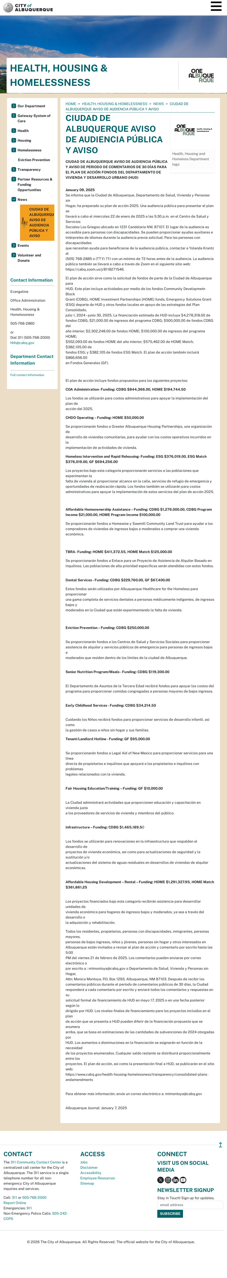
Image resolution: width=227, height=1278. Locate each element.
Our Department (31, 106)
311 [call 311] (14, 1197)
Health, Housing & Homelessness (114, 104)
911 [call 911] (29, 1208)
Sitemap (87, 1183)
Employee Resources (97, 1178)
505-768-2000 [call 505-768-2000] (34, 1197)
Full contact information (27, 375)
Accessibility (90, 1173)
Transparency (29, 170)
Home (71, 104)
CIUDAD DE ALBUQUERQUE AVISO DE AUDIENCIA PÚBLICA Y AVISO (37, 223)
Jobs (84, 1162)
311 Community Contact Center (36, 1162)
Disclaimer (89, 1167)
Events (23, 245)
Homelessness (29, 150)
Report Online (15, 1203)
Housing (24, 140)
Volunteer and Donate (29, 258)
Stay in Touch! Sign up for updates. (185, 1198)
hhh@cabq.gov (22, 343)
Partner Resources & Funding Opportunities (35, 184)
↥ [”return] (220, 1145)
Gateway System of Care (34, 118)
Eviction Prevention (34, 160)
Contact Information (31, 280)
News (158, 104)
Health (23, 131)
